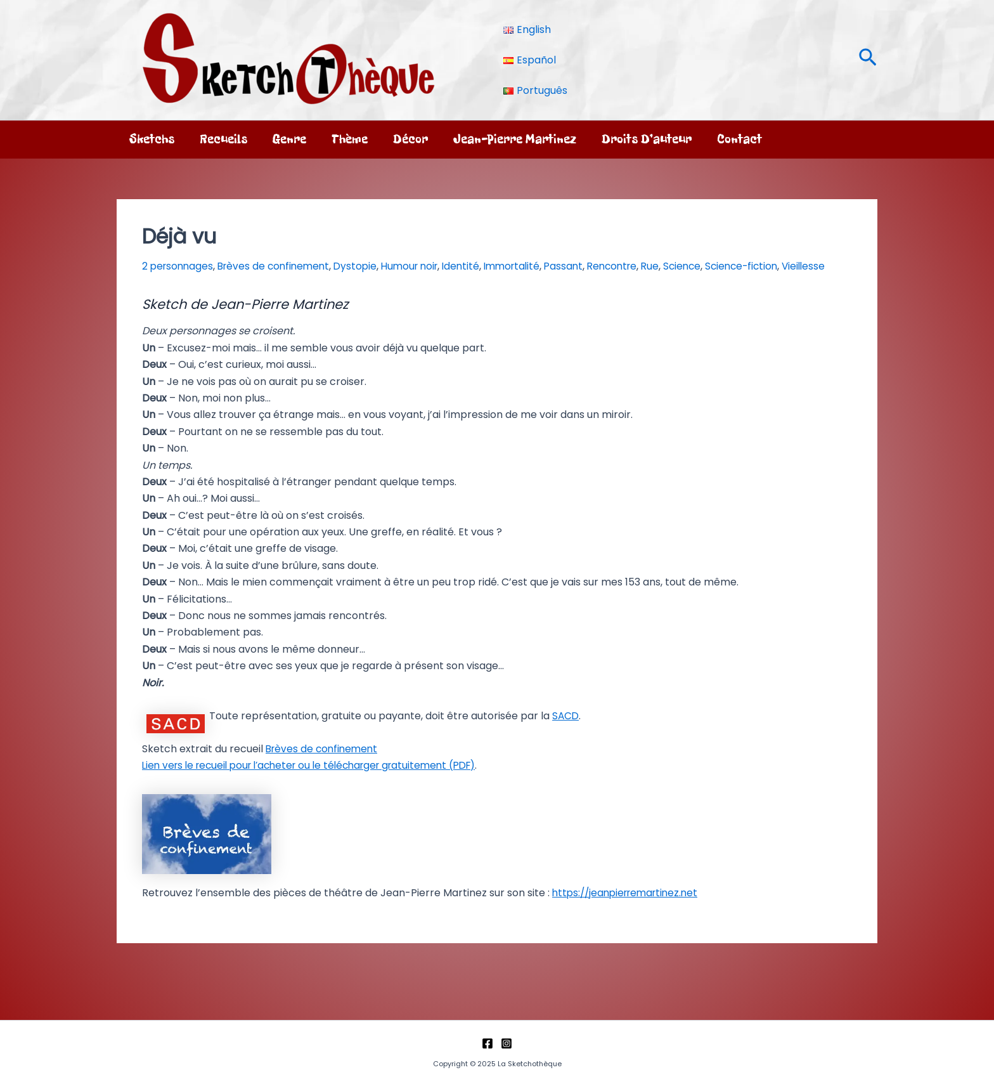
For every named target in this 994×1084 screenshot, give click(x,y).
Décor (410, 139)
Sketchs (151, 139)
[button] (867, 60)
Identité (499, 266)
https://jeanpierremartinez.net (629, 908)
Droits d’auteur (647, 139)
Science (746, 266)
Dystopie (379, 266)
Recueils (223, 139)
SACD (566, 732)
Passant (613, 266)
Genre (289, 139)
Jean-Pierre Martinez (514, 139)
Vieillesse (164, 283)
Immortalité (556, 266)
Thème (350, 139)
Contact (739, 139)
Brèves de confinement (288, 266)
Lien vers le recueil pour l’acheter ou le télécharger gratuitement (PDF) (319, 781)
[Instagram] (506, 1044)
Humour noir (441, 266)
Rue (711, 266)
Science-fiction (812, 266)
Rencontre (667, 266)
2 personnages (180, 266)
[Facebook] (487, 1044)
